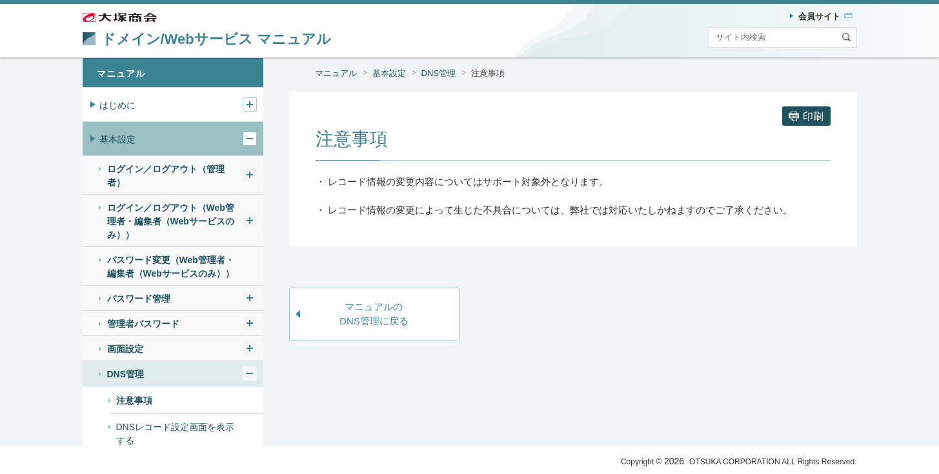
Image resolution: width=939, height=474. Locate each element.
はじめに (117, 105)
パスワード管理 (138, 298)
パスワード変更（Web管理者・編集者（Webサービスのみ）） (170, 267)
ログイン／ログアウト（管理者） (166, 176)
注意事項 (488, 73)
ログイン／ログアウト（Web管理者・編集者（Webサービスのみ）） (170, 221)
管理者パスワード (143, 324)
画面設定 (125, 349)
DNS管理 (438, 73)
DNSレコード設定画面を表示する (175, 434)
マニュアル (336, 73)
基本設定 (389, 73)
